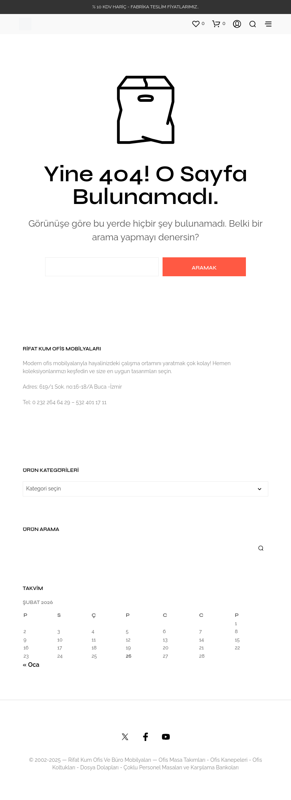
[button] (198, 23)
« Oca (31, 664)
